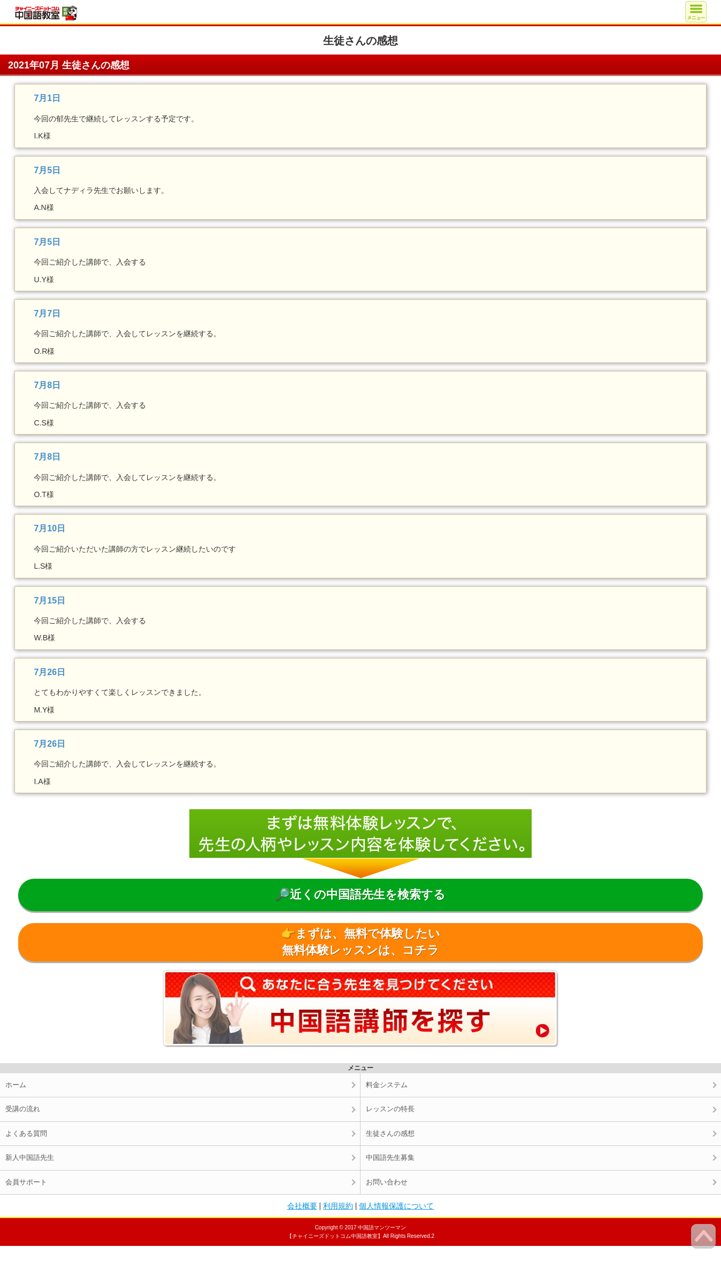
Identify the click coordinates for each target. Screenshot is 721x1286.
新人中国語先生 (29, 1157)
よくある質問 (26, 1133)
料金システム (387, 1085)
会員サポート (26, 1182)
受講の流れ (22, 1109)
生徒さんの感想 (390, 1133)
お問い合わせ (387, 1182)
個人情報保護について (396, 1206)
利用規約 (338, 1206)
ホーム (15, 1085)
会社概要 (302, 1206)
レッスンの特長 (390, 1109)
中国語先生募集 (390, 1157)
